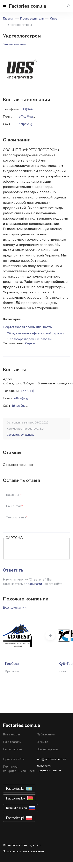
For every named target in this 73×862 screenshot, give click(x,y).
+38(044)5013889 (34, 391)
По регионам (12, 749)
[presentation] (35, 549)
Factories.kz (15, 788)
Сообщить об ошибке (20, 435)
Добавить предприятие (47, 768)
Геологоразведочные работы (30, 339)
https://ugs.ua (21, 406)
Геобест (12, 663)
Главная (8, 18)
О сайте (42, 742)
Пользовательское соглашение (23, 851)
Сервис (30, 343)
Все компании (15, 607)
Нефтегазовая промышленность (27, 327)
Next (50, 635)
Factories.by (15, 798)
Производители (32, 18)
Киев (53, 18)
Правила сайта (14, 759)
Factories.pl (15, 818)
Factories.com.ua (27, 6)
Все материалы (48, 749)
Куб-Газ (65, 663)
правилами (34, 584)
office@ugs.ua (23, 398)
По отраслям (12, 742)
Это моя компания (14, 44)
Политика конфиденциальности (19, 769)
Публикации (46, 734)
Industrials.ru (16, 808)
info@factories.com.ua (51, 759)
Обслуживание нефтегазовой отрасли (35, 333)
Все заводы (11, 734)
